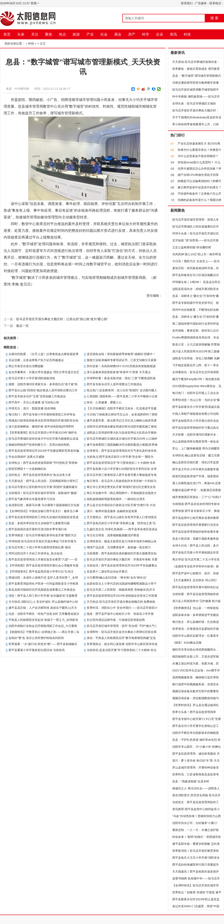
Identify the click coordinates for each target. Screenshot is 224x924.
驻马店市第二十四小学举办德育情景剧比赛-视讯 (40, 547)
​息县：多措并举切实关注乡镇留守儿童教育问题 (39, 523)
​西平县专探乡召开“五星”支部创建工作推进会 (37, 396)
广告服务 (201, 3)
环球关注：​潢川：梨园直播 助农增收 (32, 408)
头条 (20, 34)
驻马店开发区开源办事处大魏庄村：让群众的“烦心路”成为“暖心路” (62, 319)
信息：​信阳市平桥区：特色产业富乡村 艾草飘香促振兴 (44, 613)
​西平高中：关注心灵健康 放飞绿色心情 (34, 402)
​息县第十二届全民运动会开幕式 (107, 571)
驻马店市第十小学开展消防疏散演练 (32, 378)
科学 (145, 34)
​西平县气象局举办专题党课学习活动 (32, 499)
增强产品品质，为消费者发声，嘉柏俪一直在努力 (119, 547)
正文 (43, 43)
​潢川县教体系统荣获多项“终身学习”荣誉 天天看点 (119, 372)
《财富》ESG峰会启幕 (187, 642)
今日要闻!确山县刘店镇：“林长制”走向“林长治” (117, 577)
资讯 (173, 34)
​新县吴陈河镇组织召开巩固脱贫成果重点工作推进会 (42, 589)
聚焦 (48, 34)
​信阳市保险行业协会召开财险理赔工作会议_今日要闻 (43, 626)
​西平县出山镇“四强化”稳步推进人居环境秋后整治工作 (43, 390)
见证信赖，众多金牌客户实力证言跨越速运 (36, 360)
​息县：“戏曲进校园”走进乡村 (190, 781)
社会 (104, 34)
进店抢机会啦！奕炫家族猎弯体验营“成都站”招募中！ (121, 354)
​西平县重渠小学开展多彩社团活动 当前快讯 (37, 650)
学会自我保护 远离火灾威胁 (26, 456)
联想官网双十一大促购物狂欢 (27, 469)
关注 (34, 34)
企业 (159, 34)
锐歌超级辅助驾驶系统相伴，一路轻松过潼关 (116, 499)
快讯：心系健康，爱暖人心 (104, 402)
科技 (187, 34)
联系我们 (187, 3)
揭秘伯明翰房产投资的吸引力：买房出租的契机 (39, 444)
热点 (62, 34)
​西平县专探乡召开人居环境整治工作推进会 (114, 384)
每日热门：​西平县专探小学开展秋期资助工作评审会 (42, 414)
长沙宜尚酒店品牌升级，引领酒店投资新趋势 (116, 620)
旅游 (76, 34)
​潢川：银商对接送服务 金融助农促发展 (112, 511)
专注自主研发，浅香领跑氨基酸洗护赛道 (113, 535)
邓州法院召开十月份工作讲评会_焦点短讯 (35, 553)
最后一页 (22, 326)
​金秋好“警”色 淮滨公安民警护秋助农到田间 (36, 638)
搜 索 (214, 18)
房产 (131, 34)
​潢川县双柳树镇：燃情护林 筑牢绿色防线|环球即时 (41, 426)
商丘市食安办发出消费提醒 (26, 366)
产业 (90, 34)
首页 (7, 34)
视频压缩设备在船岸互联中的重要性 (195, 691)
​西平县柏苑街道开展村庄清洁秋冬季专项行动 (38, 529)
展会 (117, 34)
